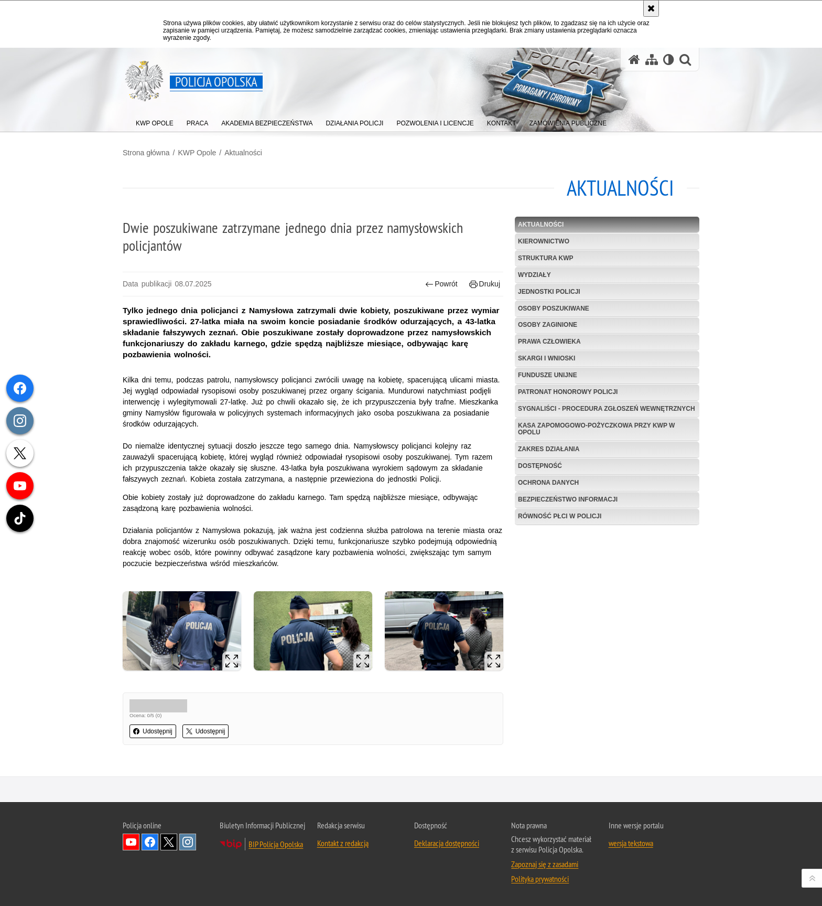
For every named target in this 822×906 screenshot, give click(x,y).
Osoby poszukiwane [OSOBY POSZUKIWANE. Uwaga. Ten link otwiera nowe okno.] (553, 308)
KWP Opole (197, 152)
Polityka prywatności (540, 878)
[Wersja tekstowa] (668, 59)
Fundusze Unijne (547, 375)
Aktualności (243, 152)
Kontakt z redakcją (343, 843)
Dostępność (540, 466)
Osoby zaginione (547, 324)
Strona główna (146, 152)
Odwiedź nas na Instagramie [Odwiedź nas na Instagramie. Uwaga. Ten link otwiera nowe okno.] (187, 842)
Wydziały (534, 275)
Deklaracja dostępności (446, 843)
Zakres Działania (548, 449)
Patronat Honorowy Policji (568, 392)
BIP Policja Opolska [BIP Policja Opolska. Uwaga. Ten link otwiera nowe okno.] (275, 844)
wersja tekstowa (631, 843)
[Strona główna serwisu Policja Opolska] (634, 59)
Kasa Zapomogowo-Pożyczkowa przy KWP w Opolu (596, 429)
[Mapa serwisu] (651, 59)
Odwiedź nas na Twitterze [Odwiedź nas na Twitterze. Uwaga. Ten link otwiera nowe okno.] (168, 842)
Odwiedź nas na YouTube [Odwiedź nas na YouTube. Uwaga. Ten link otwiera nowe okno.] (131, 842)
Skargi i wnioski (546, 358)
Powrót (441, 284)
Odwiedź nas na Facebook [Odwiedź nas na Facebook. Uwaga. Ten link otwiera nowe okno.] (150, 842)
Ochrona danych (548, 482)
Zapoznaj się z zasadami (544, 864)
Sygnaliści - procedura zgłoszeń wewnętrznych (606, 408)
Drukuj (484, 284)
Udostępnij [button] (152, 731)
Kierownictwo (543, 241)
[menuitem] (155, 121)
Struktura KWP (546, 258)
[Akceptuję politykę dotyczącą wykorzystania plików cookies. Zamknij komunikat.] (651, 8)
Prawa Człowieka (549, 341)
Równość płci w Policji (559, 516)
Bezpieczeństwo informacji (568, 499)
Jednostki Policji (549, 291)
